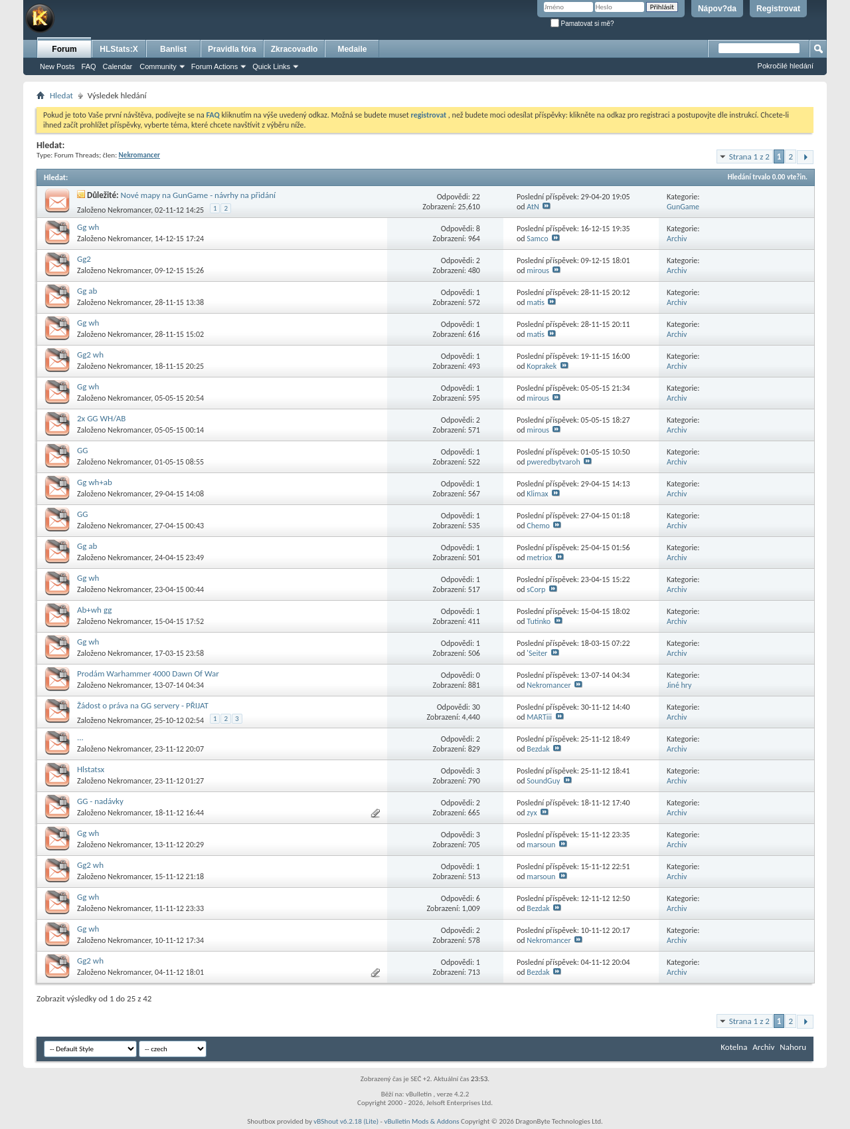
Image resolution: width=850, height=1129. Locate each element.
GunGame (683, 206)
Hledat (61, 95)
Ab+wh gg (94, 610)
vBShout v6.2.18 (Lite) (346, 1121)
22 (476, 196)
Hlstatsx (90, 769)
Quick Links (271, 66)
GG (82, 450)
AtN (533, 206)
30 (476, 707)
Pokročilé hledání (785, 66)
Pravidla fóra (232, 49)
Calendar (118, 66)
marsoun (541, 844)
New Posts (57, 66)
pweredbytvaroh (553, 461)
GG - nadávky (100, 801)
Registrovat (778, 8)
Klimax (537, 493)
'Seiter (537, 653)
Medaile (352, 49)
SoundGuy (543, 780)
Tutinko (539, 621)
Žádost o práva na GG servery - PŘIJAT (143, 705)
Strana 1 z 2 (749, 156)
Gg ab (87, 291)
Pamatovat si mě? (582, 23)
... (80, 737)
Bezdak (538, 749)
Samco (537, 238)
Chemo (538, 525)
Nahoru (793, 1047)
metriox (539, 557)
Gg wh (88, 227)
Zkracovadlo (294, 49)
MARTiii (539, 717)
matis (536, 302)
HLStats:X (118, 49)
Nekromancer (129, 210)
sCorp (536, 589)
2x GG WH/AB (101, 418)
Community (158, 66)
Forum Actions (214, 66)
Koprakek (541, 366)
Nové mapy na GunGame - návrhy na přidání (198, 195)
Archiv (677, 238)
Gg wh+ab (94, 482)
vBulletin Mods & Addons (421, 1121)
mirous (538, 270)
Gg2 (84, 259)
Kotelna (734, 1047)
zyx (532, 812)
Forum (64, 49)
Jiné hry (679, 685)
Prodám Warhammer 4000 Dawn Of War (148, 673)
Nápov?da (717, 8)
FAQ (89, 66)
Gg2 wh (90, 354)
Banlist (173, 49)
